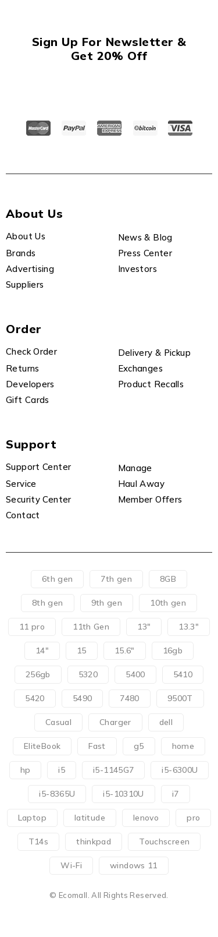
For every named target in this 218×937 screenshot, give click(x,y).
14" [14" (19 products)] (42, 650)
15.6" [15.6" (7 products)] (125, 650)
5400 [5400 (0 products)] (135, 674)
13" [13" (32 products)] (144, 626)
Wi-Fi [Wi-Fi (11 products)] (71, 865)
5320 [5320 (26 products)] (88, 674)
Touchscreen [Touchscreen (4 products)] (164, 841)
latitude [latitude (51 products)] (89, 817)
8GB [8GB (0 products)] (168, 579)
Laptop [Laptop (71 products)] (32, 817)
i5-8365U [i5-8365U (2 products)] (57, 794)
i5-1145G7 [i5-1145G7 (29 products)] (113, 770)
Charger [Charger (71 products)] (115, 722)
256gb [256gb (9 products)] (38, 674)
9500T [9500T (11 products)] (180, 698)
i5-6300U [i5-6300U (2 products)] (180, 770)
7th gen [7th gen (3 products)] (116, 579)
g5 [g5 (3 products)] (139, 746)
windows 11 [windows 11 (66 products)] (134, 865)
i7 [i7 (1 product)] (175, 794)
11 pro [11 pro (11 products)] (32, 626)
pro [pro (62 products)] (193, 817)
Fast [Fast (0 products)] (97, 746)
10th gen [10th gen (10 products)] (168, 602)
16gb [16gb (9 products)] (173, 650)
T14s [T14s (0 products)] (38, 841)
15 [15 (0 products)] (82, 650)
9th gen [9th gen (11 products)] (107, 602)
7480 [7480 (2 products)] (130, 698)
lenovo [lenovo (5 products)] (146, 817)
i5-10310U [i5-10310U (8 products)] (123, 794)
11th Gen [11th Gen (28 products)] (91, 626)
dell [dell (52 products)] (166, 722)
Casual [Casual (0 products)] (58, 722)
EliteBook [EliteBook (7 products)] (42, 746)
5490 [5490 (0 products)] (82, 698)
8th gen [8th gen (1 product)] (47, 602)
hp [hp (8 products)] (25, 770)
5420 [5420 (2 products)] (35, 698)
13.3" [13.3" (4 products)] (188, 626)
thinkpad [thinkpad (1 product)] (93, 841)
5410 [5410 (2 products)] (183, 674)
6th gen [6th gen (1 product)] (57, 579)
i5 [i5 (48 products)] (61, 770)
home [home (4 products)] (183, 746)
